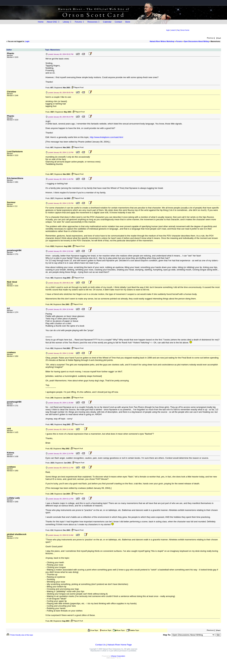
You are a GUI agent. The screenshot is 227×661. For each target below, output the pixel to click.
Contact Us (100, 644)
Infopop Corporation (118, 656)
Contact (118, 22)
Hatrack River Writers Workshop (162, 41)
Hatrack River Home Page (119, 644)
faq (178, 30)
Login (27, 41)
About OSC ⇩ (53, 22)
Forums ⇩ (79, 22)
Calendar (107, 22)
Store (127, 22)
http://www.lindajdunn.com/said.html (106, 137)
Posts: (49, 88)
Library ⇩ (67, 22)
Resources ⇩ (94, 22)
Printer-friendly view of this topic (19, 635)
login (168, 30)
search (173, 30)
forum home (185, 30)
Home (41, 22)
